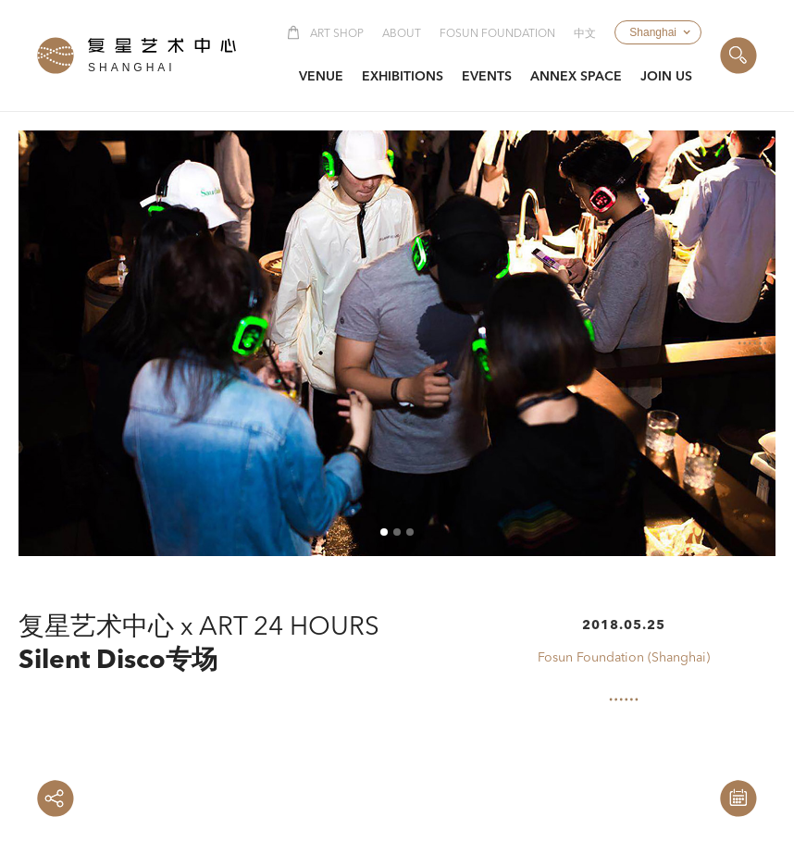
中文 (585, 34)
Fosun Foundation (497, 34)
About (401, 34)
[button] (657, 32)
